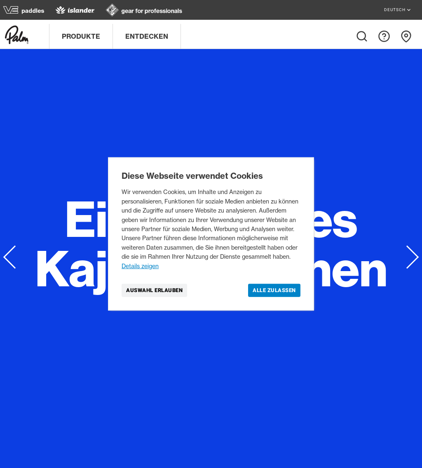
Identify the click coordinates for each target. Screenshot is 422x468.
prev (15, 256)
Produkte (81, 36)
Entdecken (146, 36)
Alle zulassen (274, 290)
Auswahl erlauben (154, 290)
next (406, 257)
